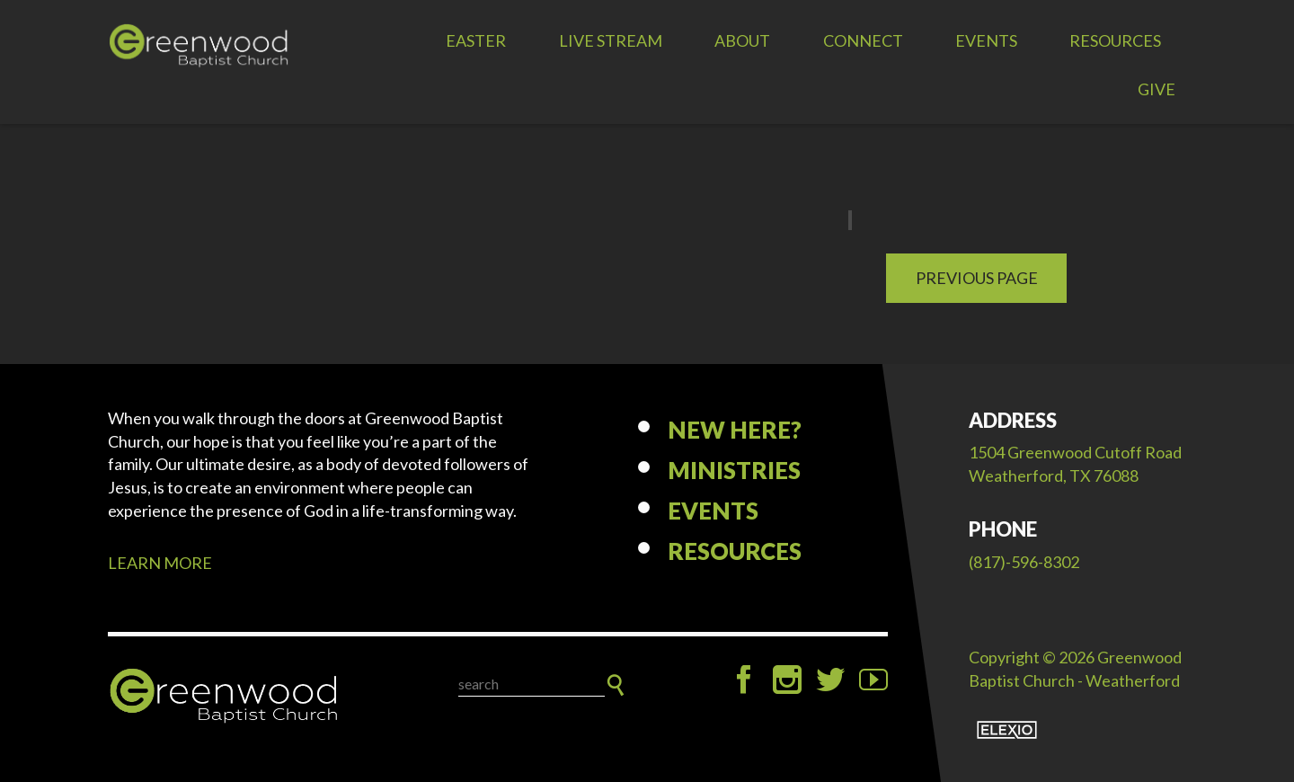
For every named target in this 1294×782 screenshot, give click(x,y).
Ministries (734, 470)
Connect (863, 40)
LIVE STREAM (610, 40)
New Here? (735, 429)
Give (1156, 89)
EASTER (476, 40)
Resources (1115, 40)
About (742, 40)
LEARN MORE (160, 563)
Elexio (1007, 730)
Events (986, 40)
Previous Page (977, 278)
